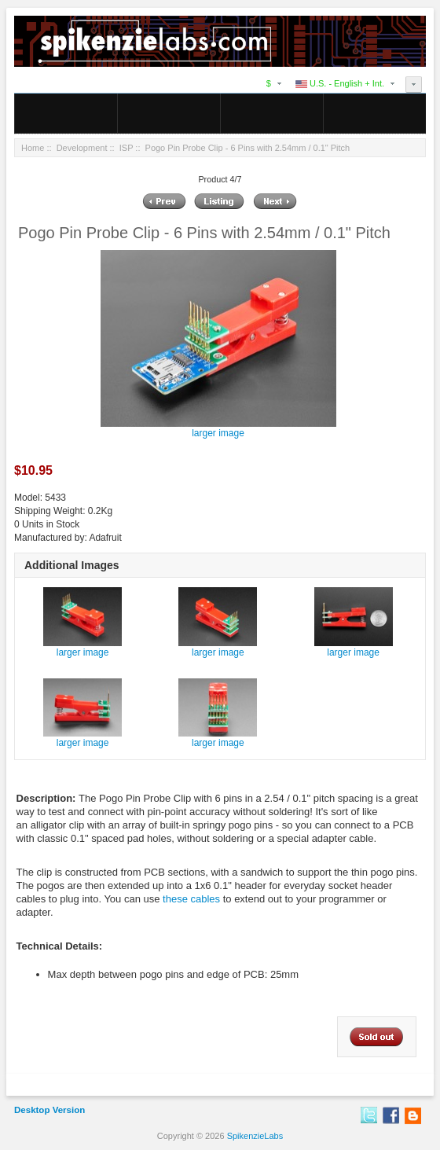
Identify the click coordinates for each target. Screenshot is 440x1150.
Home (32, 147)
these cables (191, 899)
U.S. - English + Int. (339, 83)
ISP (126, 147)
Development (82, 147)
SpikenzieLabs (255, 1136)
